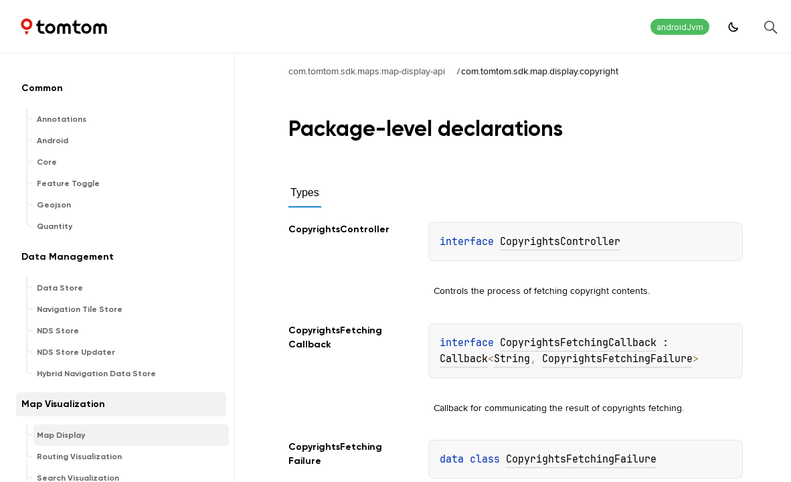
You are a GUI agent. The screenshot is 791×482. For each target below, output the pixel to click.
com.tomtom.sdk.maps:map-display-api (366, 71)
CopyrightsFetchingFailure (617, 359)
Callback (464, 359)
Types (304, 192)
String (512, 359)
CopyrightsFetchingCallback (578, 342)
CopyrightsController (560, 241)
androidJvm (679, 27)
